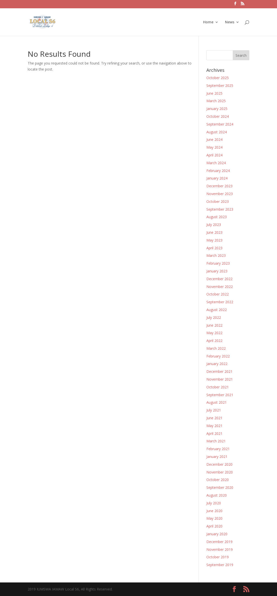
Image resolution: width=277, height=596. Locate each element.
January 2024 (216, 178)
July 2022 (213, 317)
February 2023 (218, 263)
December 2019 (219, 541)
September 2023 (219, 209)
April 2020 (214, 526)
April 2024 (214, 155)
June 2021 (214, 417)
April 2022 (214, 340)
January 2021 (216, 456)
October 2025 (217, 77)
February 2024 (218, 170)
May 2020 (214, 518)
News (229, 22)
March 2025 (216, 100)
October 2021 (217, 387)
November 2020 (219, 472)
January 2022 (216, 363)
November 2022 (219, 286)
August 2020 (216, 495)
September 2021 (219, 394)
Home (208, 22)
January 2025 (216, 108)
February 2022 (218, 356)
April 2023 (214, 248)
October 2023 (217, 201)
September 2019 (219, 564)
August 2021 (216, 402)
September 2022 (219, 302)
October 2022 (217, 294)
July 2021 (213, 410)
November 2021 (219, 379)
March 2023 (216, 255)
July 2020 (213, 503)
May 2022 (214, 332)
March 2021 (216, 441)
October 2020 (217, 479)
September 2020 (219, 487)
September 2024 (219, 124)
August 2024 (216, 132)
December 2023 (219, 186)
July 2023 (213, 224)
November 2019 (219, 549)
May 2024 (214, 147)
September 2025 (219, 85)
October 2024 (217, 116)
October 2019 (217, 557)
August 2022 (216, 309)
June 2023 (214, 232)
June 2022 (214, 325)
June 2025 (214, 93)
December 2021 (219, 371)
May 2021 (214, 425)
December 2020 (219, 464)
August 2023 (216, 216)
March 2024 (216, 162)
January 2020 (216, 533)
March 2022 (216, 348)
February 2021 (218, 448)
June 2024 (214, 139)
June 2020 (214, 510)
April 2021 (214, 433)
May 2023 (214, 240)
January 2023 (216, 271)
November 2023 (219, 193)
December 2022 (219, 278)
